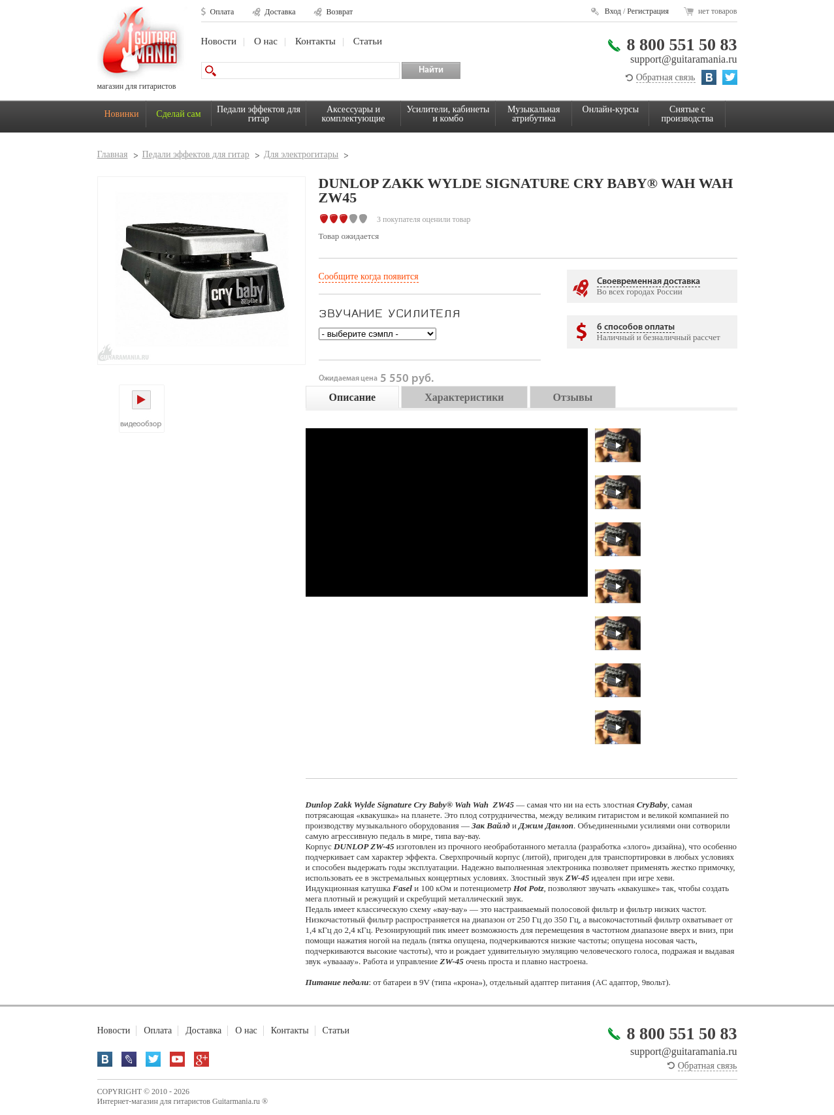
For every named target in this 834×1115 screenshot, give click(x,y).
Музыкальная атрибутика (533, 113)
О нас (266, 41)
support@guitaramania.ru (683, 59)
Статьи (367, 41)
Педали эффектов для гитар (258, 113)
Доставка (280, 11)
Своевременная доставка (648, 282)
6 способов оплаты (636, 327)
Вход (613, 11)
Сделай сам (178, 114)
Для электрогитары (301, 154)
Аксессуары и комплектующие (353, 113)
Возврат (339, 11)
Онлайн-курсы (611, 109)
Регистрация (648, 11)
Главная (112, 154)
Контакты (315, 41)
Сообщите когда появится (369, 276)
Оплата (222, 11)
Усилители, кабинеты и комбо (448, 113)
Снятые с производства (688, 113)
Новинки (121, 114)
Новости (218, 41)
